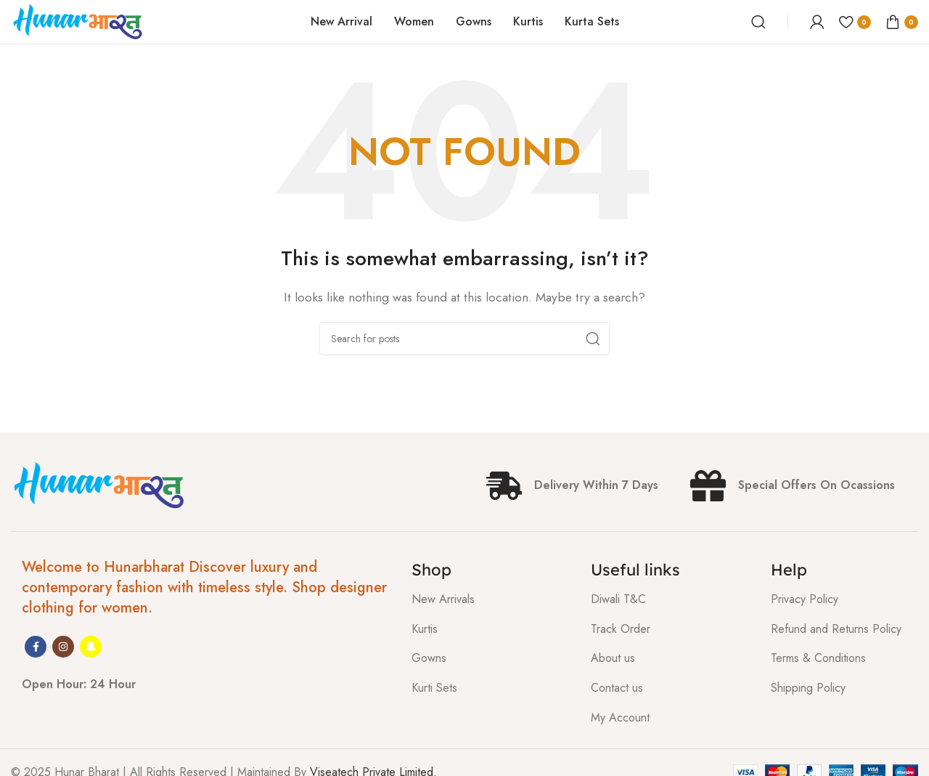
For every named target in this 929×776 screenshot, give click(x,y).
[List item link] (491, 599)
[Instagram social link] (63, 647)
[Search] (758, 21)
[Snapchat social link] (91, 647)
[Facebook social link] (35, 647)
